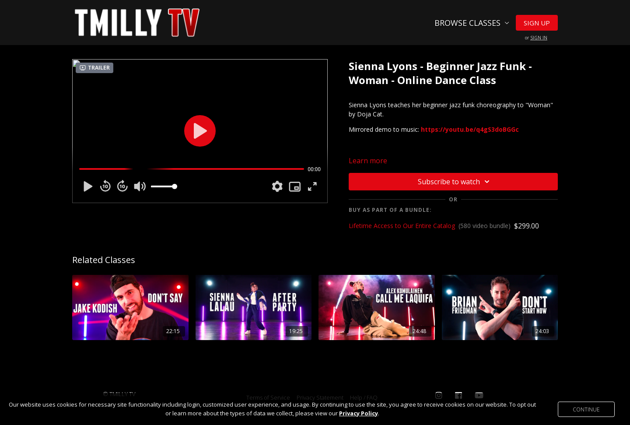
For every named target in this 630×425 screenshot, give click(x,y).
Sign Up (537, 22)
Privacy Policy (358, 413)
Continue (586, 409)
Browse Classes (471, 23)
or (536, 38)
